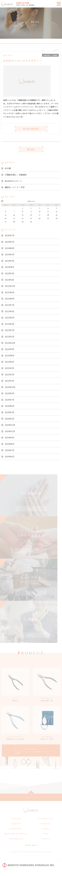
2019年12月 (10, 425)
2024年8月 (9, 248)
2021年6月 (9, 361)
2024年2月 (9, 254)
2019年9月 (9, 437)
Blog (46, 837)
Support (16, 827)
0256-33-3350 (22, 2)
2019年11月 (10, 431)
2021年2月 (9, 374)
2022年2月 (9, 330)
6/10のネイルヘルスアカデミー (22, 60)
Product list (46, 822)
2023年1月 (9, 279)
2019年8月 (9, 443)
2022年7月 (9, 305)
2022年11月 (10, 286)
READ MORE (31, 128)
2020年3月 (9, 412)
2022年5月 (9, 317)
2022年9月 (9, 292)
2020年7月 (9, 399)
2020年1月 (9, 418)
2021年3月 (9, 368)
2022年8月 (9, 298)
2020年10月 (10, 387)
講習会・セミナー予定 (15, 187)
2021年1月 (9, 380)
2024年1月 (9, 260)
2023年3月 (9, 273)
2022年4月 (9, 324)
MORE (31, 149)
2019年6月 (9, 456)
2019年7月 (9, 450)
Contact (46, 842)
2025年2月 (9, 241)
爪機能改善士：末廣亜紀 (16, 174)
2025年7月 (9, 235)
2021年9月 (9, 349)
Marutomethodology (16, 837)
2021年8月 (9, 355)
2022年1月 (9, 336)
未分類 (8, 168)
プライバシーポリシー (31, 849)
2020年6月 (9, 406)
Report (46, 832)
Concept (16, 822)
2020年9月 (9, 393)
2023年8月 (9, 267)
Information (16, 842)
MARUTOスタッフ (13, 181)
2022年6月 (9, 311)
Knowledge (16, 832)
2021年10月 (10, 343)
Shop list (46, 827)
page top (31, 801)
